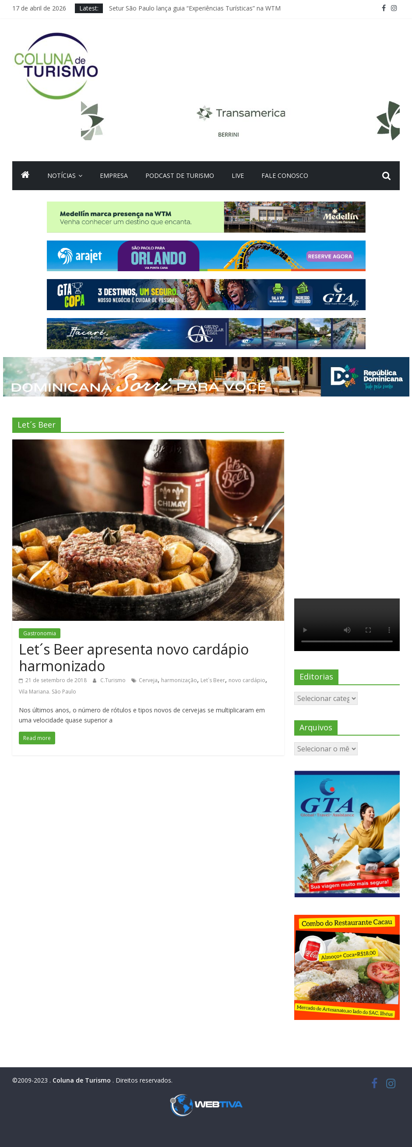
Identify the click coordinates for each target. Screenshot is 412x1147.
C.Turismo (113, 680)
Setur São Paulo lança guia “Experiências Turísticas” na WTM (195, 8)
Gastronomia (39, 633)
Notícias (61, 175)
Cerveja (148, 680)
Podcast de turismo (179, 175)
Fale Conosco (284, 175)
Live (238, 175)
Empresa (114, 175)
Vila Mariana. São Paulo (47, 691)
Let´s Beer (213, 680)
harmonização (179, 680)
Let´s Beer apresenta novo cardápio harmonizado (134, 657)
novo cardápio (247, 680)
